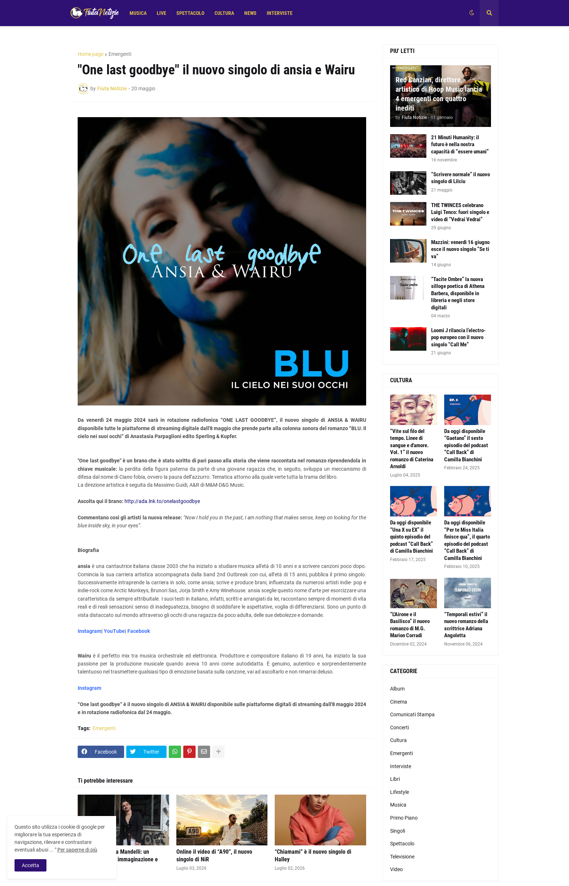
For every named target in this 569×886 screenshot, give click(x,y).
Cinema (398, 702)
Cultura (398, 740)
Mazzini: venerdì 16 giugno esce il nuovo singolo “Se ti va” (460, 249)
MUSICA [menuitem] (138, 13)
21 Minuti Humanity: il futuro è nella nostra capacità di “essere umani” (460, 144)
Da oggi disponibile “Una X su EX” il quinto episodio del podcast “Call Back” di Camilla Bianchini (411, 536)
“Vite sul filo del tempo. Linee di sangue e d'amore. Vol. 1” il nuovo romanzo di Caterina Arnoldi (411, 449)
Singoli (397, 831)
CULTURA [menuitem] (224, 13)
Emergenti (120, 54)
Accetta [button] (30, 865)
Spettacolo (402, 843)
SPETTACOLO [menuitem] (190, 13)
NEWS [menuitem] (250, 13)
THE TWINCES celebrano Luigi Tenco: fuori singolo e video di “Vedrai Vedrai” (460, 212)
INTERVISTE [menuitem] (279, 13)
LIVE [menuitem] (161, 13)
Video (396, 869)
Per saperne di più (77, 850)
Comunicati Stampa (412, 714)
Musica (398, 805)
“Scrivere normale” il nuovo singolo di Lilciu (460, 178)
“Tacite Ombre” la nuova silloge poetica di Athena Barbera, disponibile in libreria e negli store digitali (457, 293)
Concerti (399, 727)
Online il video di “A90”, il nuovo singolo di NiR (214, 855)
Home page (90, 54)
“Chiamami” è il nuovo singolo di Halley (313, 855)
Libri (395, 779)
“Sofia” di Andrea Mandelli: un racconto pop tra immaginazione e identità (118, 859)
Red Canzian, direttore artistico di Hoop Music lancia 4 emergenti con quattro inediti (439, 93)
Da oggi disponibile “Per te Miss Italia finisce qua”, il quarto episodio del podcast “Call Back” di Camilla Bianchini (467, 540)
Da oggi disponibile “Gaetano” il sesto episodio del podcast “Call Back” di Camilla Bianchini (466, 445)
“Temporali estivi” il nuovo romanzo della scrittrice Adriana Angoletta (466, 625)
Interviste (400, 766)
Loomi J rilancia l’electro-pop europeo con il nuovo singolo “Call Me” (458, 337)
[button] (472, 13)
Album (397, 689)
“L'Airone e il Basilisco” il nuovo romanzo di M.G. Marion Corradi (410, 625)
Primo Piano (404, 818)
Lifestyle (399, 792)
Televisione (402, 857)
